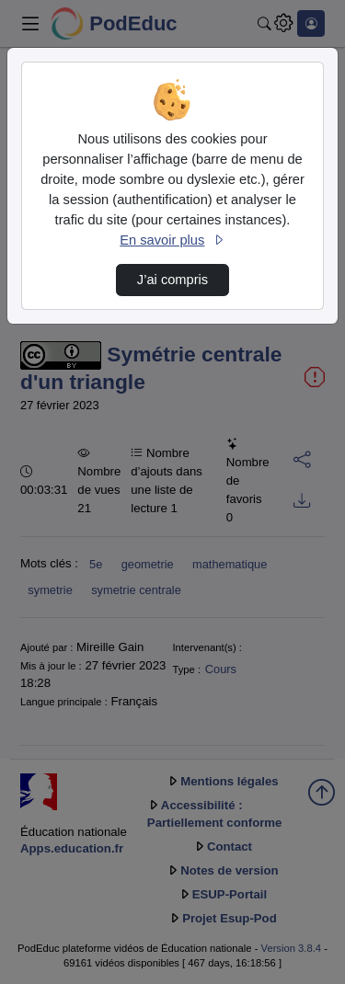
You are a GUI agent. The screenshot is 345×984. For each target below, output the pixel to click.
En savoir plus (172, 240)
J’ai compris (172, 279)
